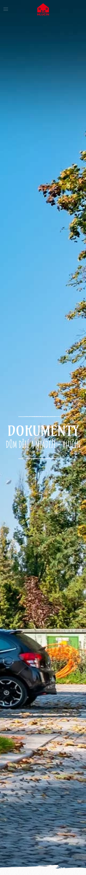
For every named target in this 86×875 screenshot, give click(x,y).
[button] (5, 9)
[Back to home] (43, 9)
